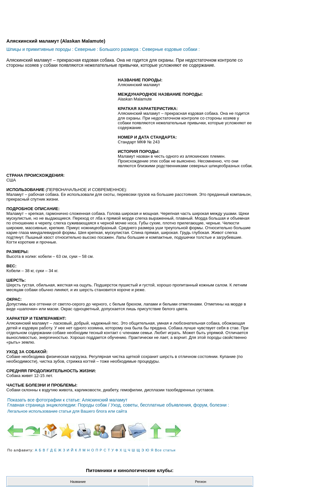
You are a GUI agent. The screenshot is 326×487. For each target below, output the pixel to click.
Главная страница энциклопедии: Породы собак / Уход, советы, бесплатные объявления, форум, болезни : (118, 405)
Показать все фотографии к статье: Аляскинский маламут (67, 399)
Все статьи (165, 450)
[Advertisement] (59, 123)
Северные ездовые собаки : (171, 49)
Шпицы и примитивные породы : (39, 49)
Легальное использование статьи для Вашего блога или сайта (67, 411)
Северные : (86, 49)
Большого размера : (120, 49)
